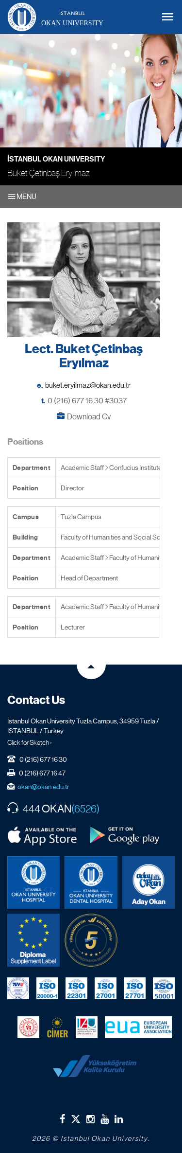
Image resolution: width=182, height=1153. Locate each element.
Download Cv (89, 416)
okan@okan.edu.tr (43, 787)
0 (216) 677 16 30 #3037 (87, 400)
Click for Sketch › (29, 742)
